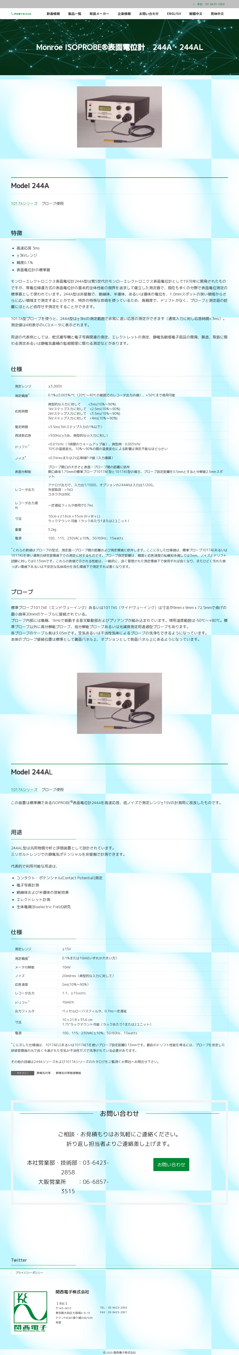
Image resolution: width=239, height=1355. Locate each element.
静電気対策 (44, 1073)
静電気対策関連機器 (68, 1073)
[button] (171, 1164)
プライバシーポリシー (29, 1273)
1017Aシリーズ (24, 203)
